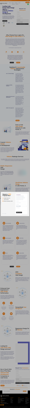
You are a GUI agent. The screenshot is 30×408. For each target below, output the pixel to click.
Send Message (19, 212)
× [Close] (28, 192)
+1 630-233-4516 (6, 199)
